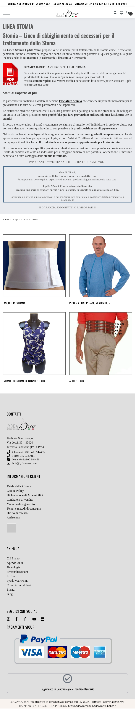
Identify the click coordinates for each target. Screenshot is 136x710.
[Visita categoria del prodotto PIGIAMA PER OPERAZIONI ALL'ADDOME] (100, 270)
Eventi (10, 589)
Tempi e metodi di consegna (24, 508)
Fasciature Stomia (70, 101)
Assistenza (13, 517)
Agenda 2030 (15, 562)
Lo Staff (12, 576)
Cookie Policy (15, 490)
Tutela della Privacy (19, 486)
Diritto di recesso (17, 513)
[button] (128, 12)
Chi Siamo (13, 558)
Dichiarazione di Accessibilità (25, 495)
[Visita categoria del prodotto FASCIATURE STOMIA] (34, 270)
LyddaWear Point (17, 580)
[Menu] (8, 13)
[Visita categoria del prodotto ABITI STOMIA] (100, 348)
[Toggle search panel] (115, 12)
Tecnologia (13, 567)
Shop (14, 219)
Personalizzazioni (17, 571)
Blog (10, 594)
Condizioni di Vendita (20, 499)
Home (6, 219)
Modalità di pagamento (21, 504)
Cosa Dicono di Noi (19, 585)
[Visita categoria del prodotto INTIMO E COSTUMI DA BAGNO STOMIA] (34, 348)
